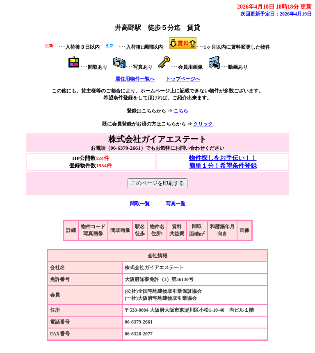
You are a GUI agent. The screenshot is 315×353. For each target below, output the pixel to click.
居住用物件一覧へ (135, 79)
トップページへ (183, 79)
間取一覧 (140, 204)
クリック (203, 124)
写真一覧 (175, 204)
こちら (180, 111)
